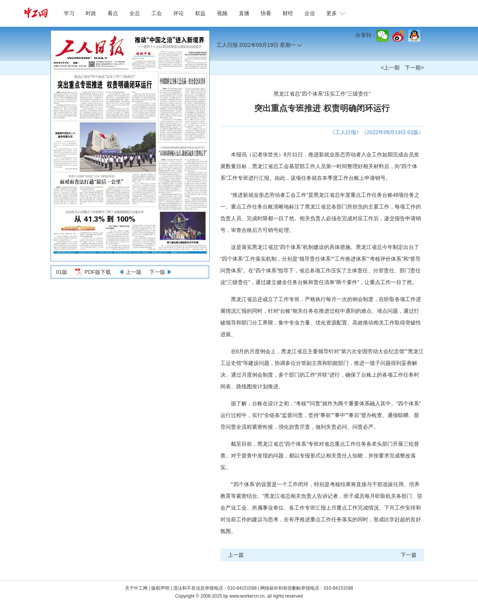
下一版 (157, 272)
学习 (69, 13)
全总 (134, 13)
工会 (156, 13)
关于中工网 (136, 588)
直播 (244, 13)
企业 (309, 13)
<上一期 (390, 68)
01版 (62, 272)
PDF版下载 (98, 272)
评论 (178, 13)
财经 (288, 13)
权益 (200, 13)
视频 (222, 13)
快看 (266, 13)
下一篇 (409, 555)
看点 (113, 13)
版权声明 (161, 588)
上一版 (133, 272)
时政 (91, 13)
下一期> (414, 68)
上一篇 (236, 555)
